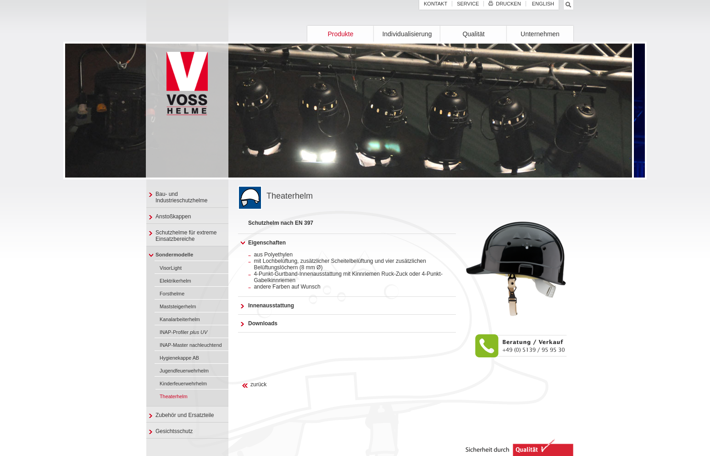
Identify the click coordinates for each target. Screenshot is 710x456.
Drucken (504, 3)
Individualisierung (407, 34)
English (542, 3)
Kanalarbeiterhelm (180, 319)
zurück (258, 384)
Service (468, 3)
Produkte (340, 34)
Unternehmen (540, 34)
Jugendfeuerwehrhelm (184, 370)
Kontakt (435, 3)
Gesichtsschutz (174, 431)
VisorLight (171, 268)
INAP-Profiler (183, 332)
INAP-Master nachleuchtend (191, 345)
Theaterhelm (174, 396)
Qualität (473, 34)
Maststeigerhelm (178, 306)
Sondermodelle (174, 254)
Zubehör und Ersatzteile (184, 415)
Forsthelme (172, 293)
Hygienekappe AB (179, 358)
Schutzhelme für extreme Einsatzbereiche (185, 235)
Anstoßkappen (173, 216)
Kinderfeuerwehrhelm (183, 383)
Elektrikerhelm (175, 281)
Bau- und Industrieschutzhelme (181, 197)
